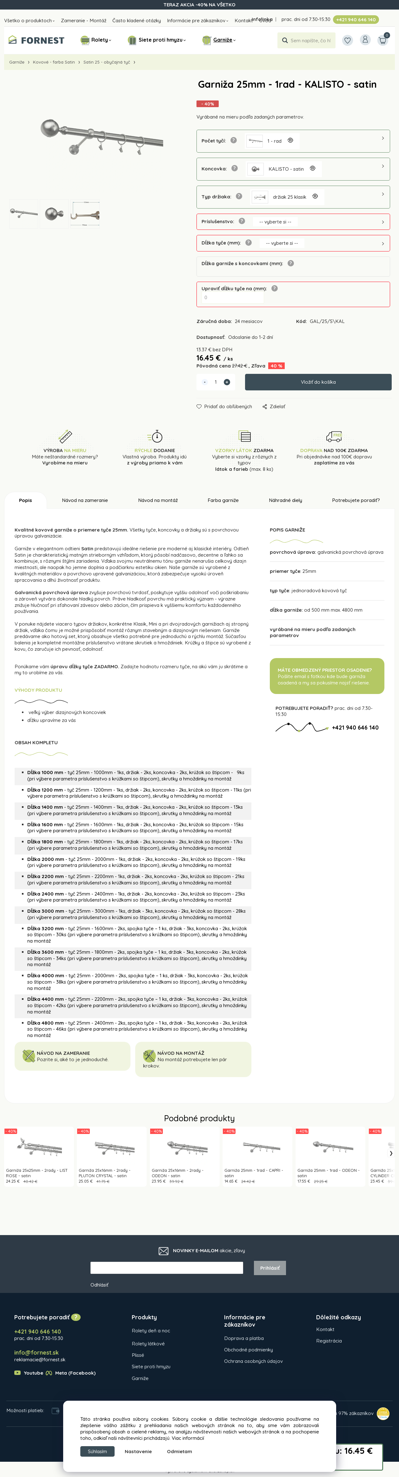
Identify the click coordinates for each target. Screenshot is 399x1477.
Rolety (99, 40)
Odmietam (183, 1451)
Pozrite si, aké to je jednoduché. (73, 1060)
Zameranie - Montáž (83, 20)
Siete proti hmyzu (161, 40)
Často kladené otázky (136, 20)
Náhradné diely (285, 501)
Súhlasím (99, 1450)
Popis (25, 501)
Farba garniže (223, 501)
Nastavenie (142, 1451)
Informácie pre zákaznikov (196, 20)
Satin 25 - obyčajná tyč (106, 62)
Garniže (222, 40)
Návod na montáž (158, 501)
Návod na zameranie (85, 501)
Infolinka (262, 19)
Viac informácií (188, 1437)
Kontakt (244, 20)
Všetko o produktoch (28, 20)
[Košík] (382, 40)
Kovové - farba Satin (54, 62)
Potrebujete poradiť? (356, 501)
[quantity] (216, 382)
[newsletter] (166, 1268)
